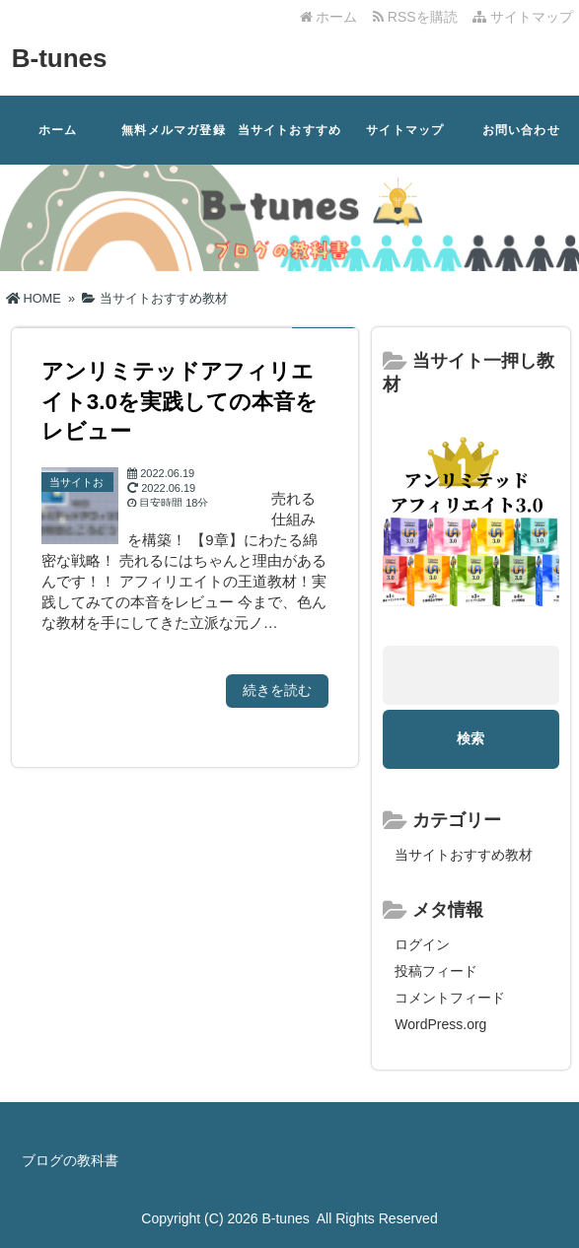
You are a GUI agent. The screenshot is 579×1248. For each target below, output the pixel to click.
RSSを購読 (419, 17)
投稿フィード (436, 971)
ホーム (329, 17)
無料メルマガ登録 (173, 130)
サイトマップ (522, 17)
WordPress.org (440, 1024)
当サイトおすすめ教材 (290, 144)
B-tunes (60, 58)
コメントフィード (450, 997)
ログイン (422, 944)
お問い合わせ (521, 130)
